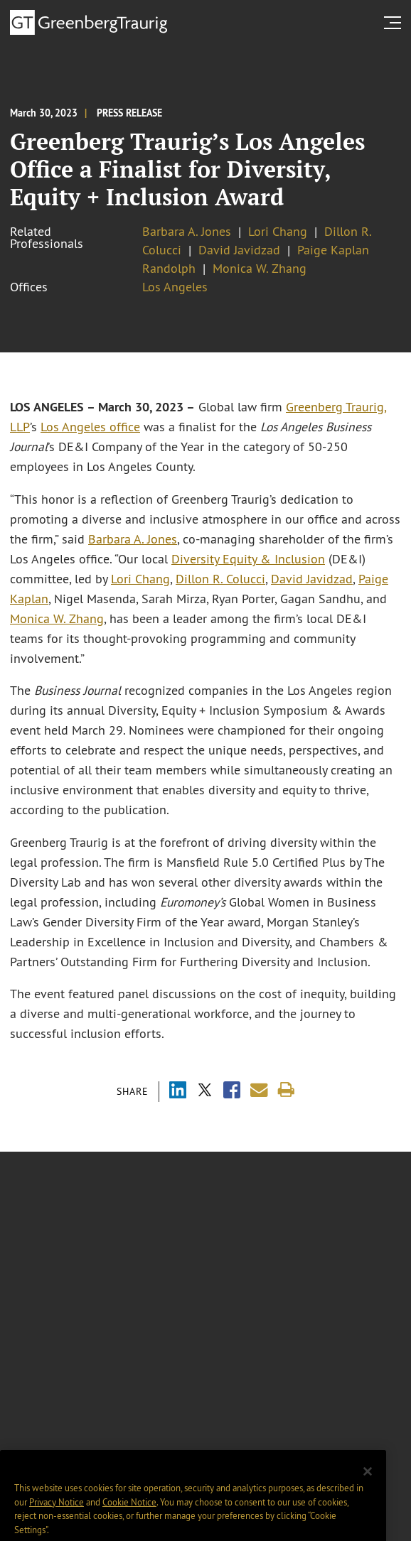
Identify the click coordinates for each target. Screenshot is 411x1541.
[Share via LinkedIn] (177, 1091)
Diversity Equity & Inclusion (248, 559)
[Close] (367, 1491)
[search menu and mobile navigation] (395, 23)
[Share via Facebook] (231, 1091)
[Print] (286, 1090)
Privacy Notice (56, 1522)
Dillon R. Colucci (220, 579)
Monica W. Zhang (259, 268)
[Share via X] (204, 1091)
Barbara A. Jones (186, 231)
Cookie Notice (129, 1522)
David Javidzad (239, 250)
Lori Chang (277, 231)
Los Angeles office (90, 427)
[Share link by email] (259, 1090)
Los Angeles (175, 287)
